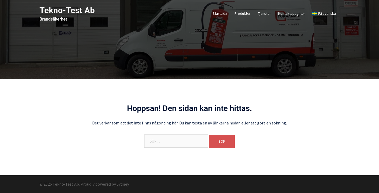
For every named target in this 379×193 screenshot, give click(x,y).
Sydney (123, 184)
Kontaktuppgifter (291, 13)
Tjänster (264, 13)
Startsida (220, 13)
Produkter (243, 13)
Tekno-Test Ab (67, 10)
